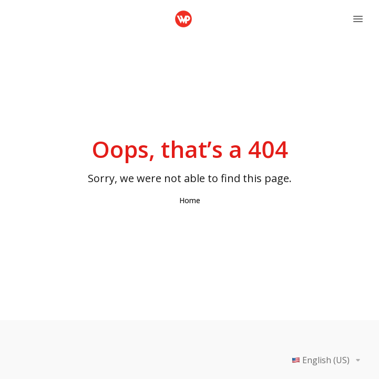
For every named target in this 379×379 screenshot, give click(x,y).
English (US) (328, 360)
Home (189, 200)
